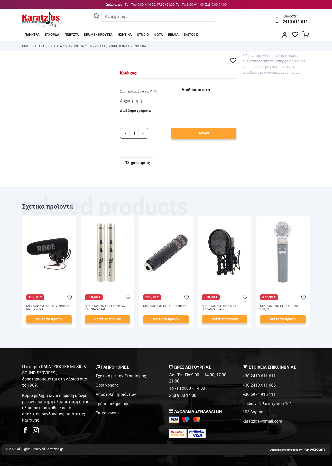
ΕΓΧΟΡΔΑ (52, 34)
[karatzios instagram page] (35, 431)
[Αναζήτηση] (96, 17)
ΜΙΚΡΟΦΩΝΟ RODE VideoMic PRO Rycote (47, 307)
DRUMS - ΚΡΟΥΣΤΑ (98, 34)
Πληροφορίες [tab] (137, 162)
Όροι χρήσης (107, 385)
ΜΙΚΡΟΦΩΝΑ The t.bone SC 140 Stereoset (105, 307)
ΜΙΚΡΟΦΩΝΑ (74, 46)
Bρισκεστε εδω (34, 46)
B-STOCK (191, 34)
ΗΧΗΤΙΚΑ (125, 34)
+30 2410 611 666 (259, 385)
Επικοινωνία (107, 413)
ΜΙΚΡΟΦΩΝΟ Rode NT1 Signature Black (219, 307)
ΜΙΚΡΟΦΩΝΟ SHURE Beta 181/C (279, 307)
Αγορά (204, 133)
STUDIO (143, 34)
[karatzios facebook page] (27, 431)
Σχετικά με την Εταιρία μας (121, 376)
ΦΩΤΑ (158, 34)
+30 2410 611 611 (259, 376)
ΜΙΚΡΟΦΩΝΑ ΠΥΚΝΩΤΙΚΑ (127, 46)
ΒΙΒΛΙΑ (173, 34)
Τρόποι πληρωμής (113, 403)
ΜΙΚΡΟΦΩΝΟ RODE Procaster (165, 306)
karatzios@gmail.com (262, 421)
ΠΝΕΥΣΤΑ (71, 34)
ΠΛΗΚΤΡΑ (32, 34)
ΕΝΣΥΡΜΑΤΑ (96, 46)
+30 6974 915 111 (259, 394)
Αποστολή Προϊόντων (116, 394)
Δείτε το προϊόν (49, 319)
